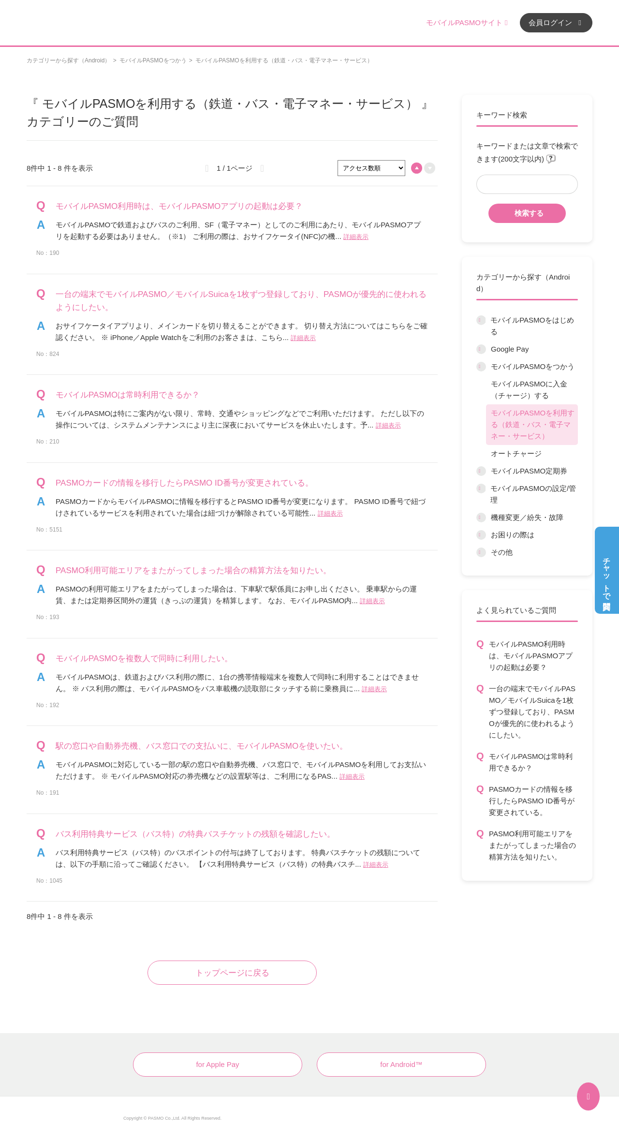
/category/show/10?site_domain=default (481, 488)
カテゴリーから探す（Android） (68, 60)
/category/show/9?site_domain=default (481, 471)
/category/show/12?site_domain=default (481, 535)
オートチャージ (516, 453)
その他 (502, 552)
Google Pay (510, 349)
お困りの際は (512, 535)
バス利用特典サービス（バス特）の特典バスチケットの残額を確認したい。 (195, 834)
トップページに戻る (232, 972)
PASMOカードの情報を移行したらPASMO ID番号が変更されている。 (532, 800)
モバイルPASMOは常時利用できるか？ (531, 762)
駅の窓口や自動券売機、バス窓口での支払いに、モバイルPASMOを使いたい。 (202, 746)
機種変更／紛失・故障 (527, 517)
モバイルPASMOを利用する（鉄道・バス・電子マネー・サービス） (533, 424)
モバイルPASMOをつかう (152, 60)
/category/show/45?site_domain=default (481, 517)
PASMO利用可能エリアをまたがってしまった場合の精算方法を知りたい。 (532, 845)
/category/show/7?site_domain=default (481, 349)
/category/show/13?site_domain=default (481, 552)
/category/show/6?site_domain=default (481, 320)
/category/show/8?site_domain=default (481, 366)
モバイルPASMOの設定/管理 (533, 494)
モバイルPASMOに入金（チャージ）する (529, 390)
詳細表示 (355, 236)
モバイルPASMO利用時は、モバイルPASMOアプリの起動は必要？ (531, 655)
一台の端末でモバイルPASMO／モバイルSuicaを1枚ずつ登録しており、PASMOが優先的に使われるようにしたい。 (532, 711)
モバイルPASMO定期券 (529, 471)
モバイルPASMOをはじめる (532, 326)
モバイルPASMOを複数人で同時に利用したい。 (144, 658)
